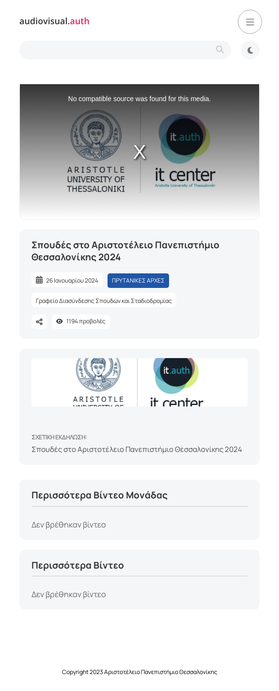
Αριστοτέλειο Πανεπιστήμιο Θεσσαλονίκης (160, 672)
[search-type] (125, 50)
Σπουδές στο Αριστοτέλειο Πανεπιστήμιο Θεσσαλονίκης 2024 (136, 449)
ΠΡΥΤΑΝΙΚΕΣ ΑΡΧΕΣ (138, 280)
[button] (250, 22)
